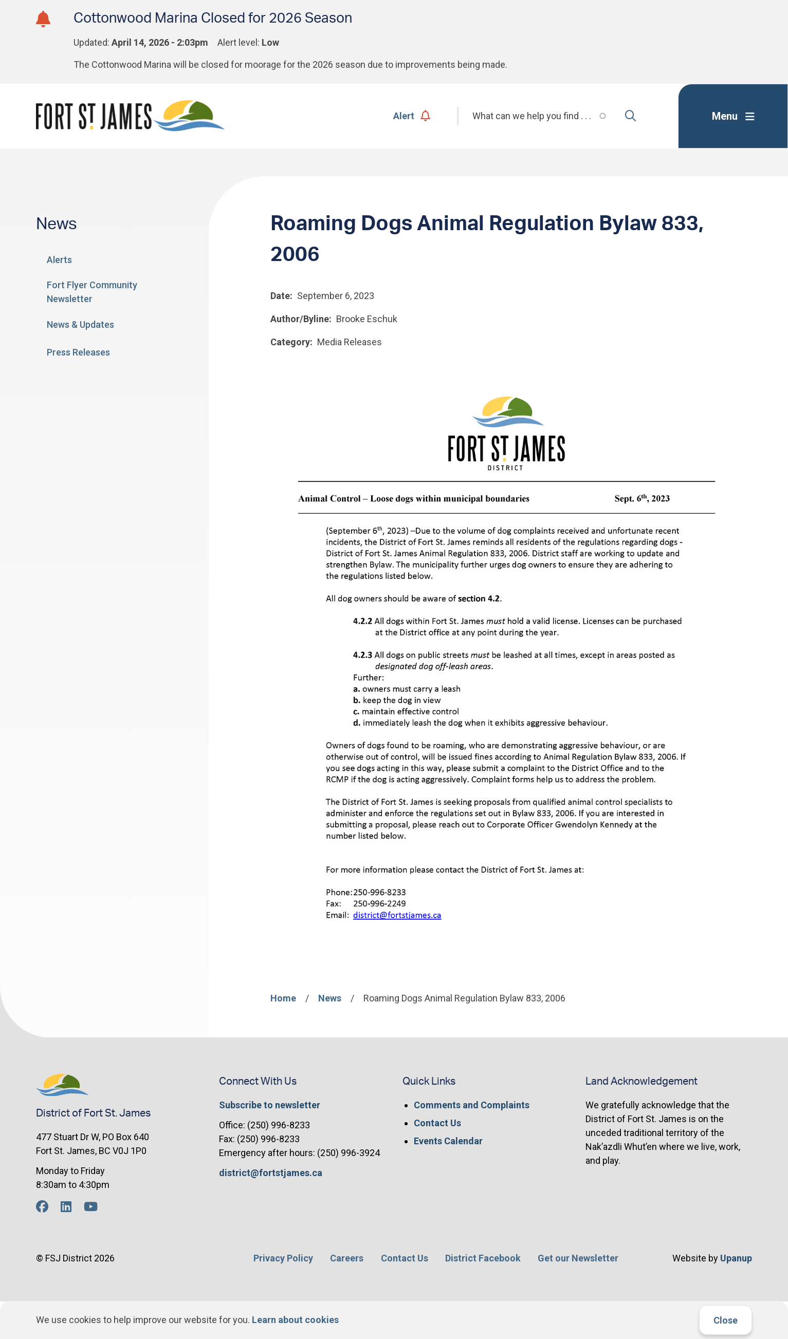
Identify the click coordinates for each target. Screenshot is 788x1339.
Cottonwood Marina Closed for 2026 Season (213, 18)
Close (725, 1320)
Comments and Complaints (471, 1105)
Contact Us (437, 1123)
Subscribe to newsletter (269, 1105)
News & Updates (80, 324)
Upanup (736, 1258)
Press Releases (78, 352)
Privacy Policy (283, 1258)
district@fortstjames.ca (270, 1172)
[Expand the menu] (733, 116)
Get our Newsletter (578, 1258)
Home (283, 998)
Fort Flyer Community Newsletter (92, 292)
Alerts (59, 259)
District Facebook (483, 1258)
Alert (412, 115)
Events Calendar (448, 1141)
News (329, 998)
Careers (346, 1258)
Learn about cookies (295, 1319)
